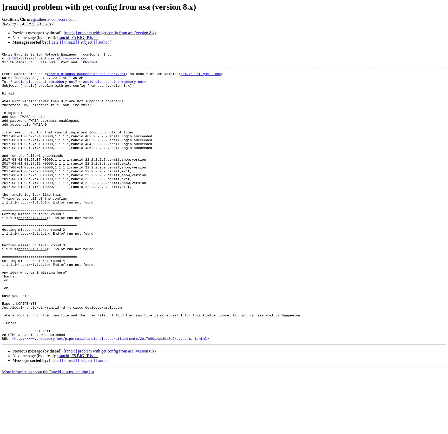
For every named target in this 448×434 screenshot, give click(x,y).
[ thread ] (69, 42)
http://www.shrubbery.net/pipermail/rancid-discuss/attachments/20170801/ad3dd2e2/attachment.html (110, 396)
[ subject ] (86, 42)
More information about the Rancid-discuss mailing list (48, 429)
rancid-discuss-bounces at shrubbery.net (86, 78)
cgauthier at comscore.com (53, 19)
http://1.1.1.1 (32, 232)
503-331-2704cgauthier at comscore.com (49, 59)
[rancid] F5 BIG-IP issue (77, 37)
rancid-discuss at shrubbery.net (43, 87)
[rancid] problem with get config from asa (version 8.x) (110, 33)
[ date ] (55, 42)
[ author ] (103, 42)
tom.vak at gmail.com (200, 78)
